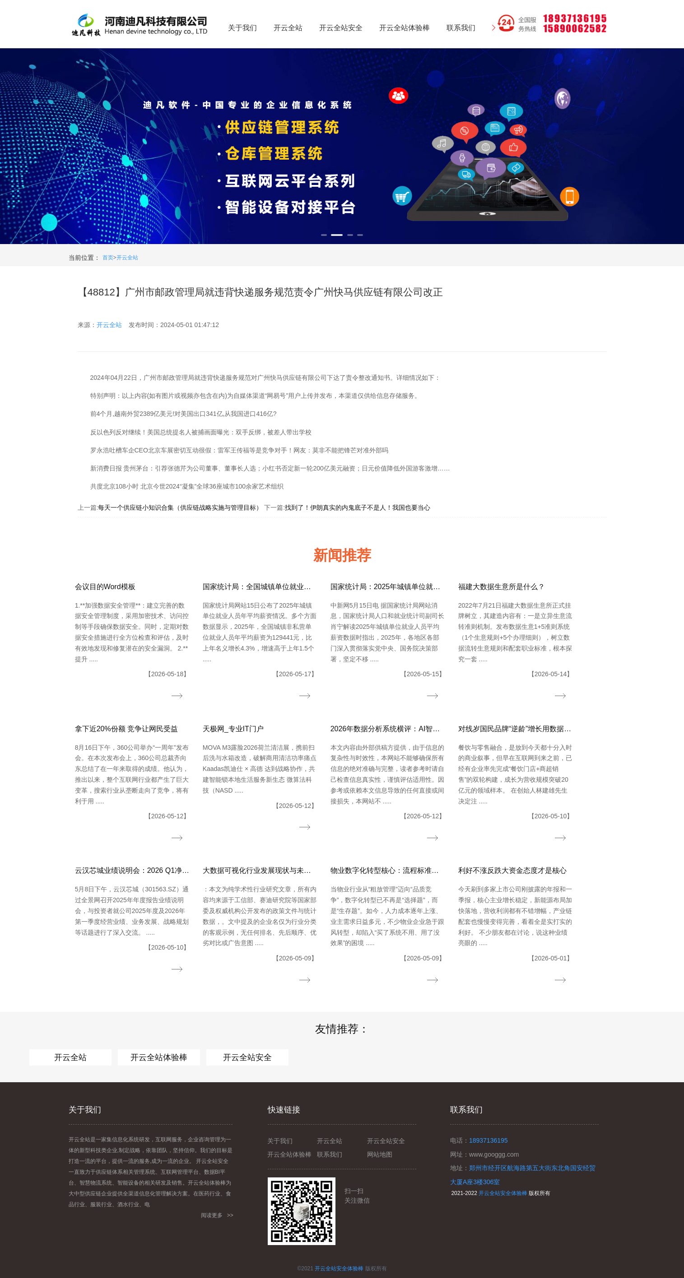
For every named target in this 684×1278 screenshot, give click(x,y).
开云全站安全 (247, 1057)
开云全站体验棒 (158, 1057)
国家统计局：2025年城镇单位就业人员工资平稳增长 (388, 587)
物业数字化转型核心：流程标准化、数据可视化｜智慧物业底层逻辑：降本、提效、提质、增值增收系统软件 (388, 870)
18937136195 (488, 1140)
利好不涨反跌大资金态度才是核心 (512, 870)
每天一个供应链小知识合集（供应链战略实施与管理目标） (180, 507)
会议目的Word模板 (105, 587)
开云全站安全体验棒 (503, 1193)
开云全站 (127, 257)
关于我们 (280, 1140)
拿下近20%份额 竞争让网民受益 (126, 729)
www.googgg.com (494, 1154)
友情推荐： (342, 1029)
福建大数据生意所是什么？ (501, 587)
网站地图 (379, 1154)
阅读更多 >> (217, 1215)
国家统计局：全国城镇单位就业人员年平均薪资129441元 (260, 587)
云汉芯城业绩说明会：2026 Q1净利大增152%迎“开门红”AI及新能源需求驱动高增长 (132, 870)
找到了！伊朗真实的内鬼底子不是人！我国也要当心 (357, 507)
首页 (107, 257)
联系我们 (329, 1154)
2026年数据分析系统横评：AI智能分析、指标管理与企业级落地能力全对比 (388, 729)
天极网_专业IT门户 (233, 729)
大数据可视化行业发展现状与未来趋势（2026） (260, 870)
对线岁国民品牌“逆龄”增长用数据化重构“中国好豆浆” (515, 729)
